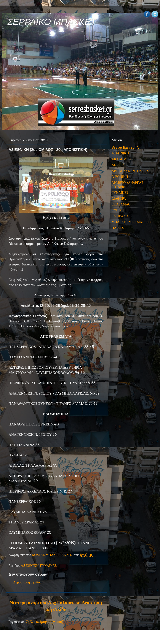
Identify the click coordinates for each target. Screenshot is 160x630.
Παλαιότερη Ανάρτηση (79, 602)
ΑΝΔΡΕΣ (118, 165)
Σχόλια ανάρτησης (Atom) (44, 622)
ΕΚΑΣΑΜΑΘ (121, 204)
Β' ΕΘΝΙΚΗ (120, 177)
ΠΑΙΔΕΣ (118, 228)
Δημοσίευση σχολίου (27, 582)
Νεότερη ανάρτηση (29, 602)
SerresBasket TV (126, 147)
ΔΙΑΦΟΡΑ (119, 198)
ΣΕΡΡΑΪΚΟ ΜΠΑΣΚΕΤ (51, 22)
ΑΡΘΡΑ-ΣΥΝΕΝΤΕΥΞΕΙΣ (130, 171)
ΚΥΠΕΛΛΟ (120, 216)
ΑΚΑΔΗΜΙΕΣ (122, 159)
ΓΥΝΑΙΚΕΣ (48, 566)
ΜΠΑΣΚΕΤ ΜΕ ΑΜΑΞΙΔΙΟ (131, 222)
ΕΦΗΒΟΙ (118, 210)
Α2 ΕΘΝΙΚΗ (30, 566)
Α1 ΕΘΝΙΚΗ (120, 153)
